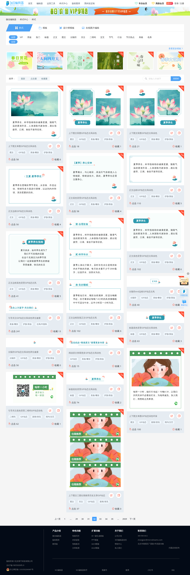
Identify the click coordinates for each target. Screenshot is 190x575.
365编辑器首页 (121, 540)
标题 (72, 395)
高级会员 (160, 3)
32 (94, 519)
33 (100, 519)
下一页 (132, 519)
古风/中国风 (42, 324)
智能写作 (75, 536)
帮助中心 (118, 544)
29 (77, 519)
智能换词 (75, 544)
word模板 (95, 544)
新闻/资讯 (36, 416)
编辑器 (40, 3)
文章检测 (75, 548)
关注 (81, 501)
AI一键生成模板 (98, 536)
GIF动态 (22, 152)
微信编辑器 (11, 19)
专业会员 (143, 3)
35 (112, 519)
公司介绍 (118, 536)
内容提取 (75, 540)
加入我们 (118, 548)
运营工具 (51, 3)
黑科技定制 (89, 3)
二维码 (12, 416)
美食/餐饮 (34, 152)
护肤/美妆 (48, 152)
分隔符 (12, 358)
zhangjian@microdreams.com (150, 540)
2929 (124, 519)
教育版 (55, 544)
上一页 (57, 519)
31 (88, 519)
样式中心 (63, 3)
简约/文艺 (50, 416)
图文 (12, 152)
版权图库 (76, 3)
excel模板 (95, 548)
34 (106, 519)
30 (82, 519)
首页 (30, 3)
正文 (12, 217)
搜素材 (176, 78)
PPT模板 (95, 540)
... (71, 519)
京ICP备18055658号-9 (15, 565)
